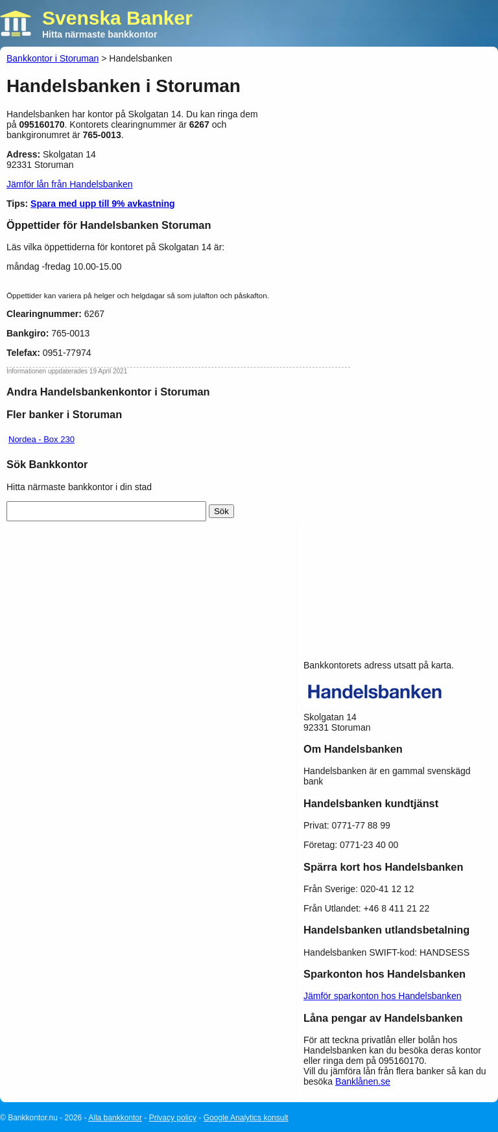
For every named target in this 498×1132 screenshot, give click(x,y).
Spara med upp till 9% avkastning (102, 203)
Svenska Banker (117, 18)
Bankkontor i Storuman (52, 58)
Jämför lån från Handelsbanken (69, 184)
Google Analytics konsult (246, 1117)
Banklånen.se (362, 1081)
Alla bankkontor (115, 1117)
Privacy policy (172, 1117)
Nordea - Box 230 (41, 439)
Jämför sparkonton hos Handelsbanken (382, 996)
